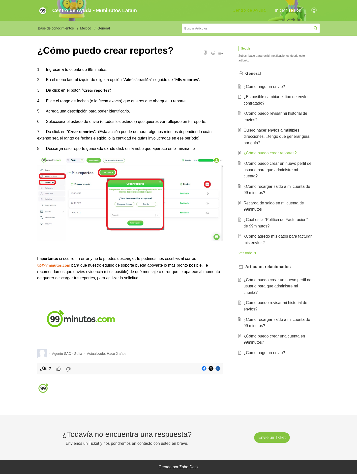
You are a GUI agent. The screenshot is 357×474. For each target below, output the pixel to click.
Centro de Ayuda (249, 10)
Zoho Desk (188, 467)
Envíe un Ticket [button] (271, 437)
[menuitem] (249, 10)
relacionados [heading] (269, 267)
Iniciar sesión (288, 10)
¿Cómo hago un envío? (265, 86)
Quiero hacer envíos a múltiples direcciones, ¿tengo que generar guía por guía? (277, 136)
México (85, 28)
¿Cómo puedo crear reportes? (270, 153)
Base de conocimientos (56, 28)
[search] (251, 28)
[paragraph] (130, 205)
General (103, 28)
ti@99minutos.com (53, 265)
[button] (314, 10)
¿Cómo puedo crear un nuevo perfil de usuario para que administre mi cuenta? (275, 169)
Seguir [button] (246, 48)
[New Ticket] (272, 437)
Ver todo (248, 253)
